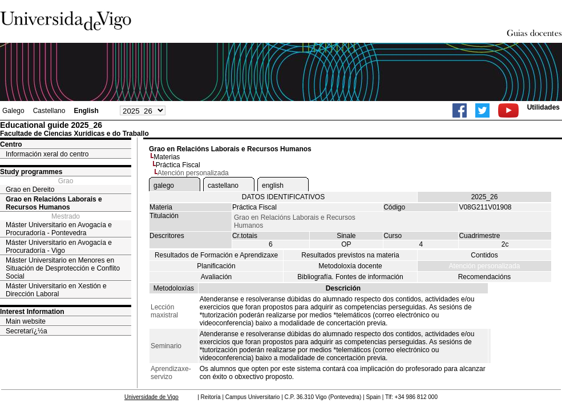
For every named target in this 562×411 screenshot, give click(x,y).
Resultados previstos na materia (350, 255)
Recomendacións (484, 277)
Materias (166, 157)
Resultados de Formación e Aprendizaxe (216, 255)
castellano (223, 186)
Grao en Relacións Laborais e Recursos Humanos (54, 203)
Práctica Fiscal (178, 165)
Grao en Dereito (30, 190)
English (86, 111)
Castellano (49, 111)
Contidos (484, 255)
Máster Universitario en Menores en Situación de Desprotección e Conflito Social (63, 268)
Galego (13, 111)
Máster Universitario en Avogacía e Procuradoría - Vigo (59, 247)
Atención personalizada (484, 266)
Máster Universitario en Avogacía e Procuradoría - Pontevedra (59, 229)
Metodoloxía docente (350, 266)
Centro (11, 144)
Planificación (216, 266)
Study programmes (31, 172)
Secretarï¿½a (26, 331)
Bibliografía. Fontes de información (350, 277)
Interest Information (32, 312)
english (273, 186)
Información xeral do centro (47, 154)
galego (163, 186)
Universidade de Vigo (151, 397)
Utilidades (543, 107)
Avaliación (216, 277)
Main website (26, 321)
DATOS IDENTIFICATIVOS (283, 197)
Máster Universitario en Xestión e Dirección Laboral (56, 290)
